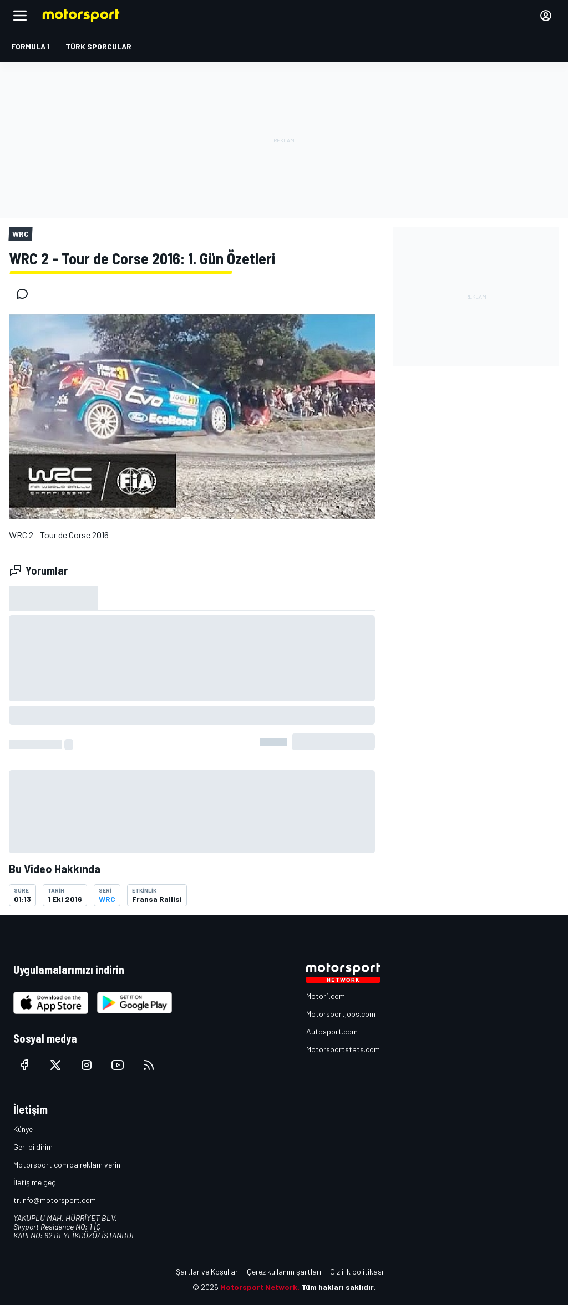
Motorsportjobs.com (341, 1013)
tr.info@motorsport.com (54, 1200)
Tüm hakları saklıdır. (338, 1287)
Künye (23, 1129)
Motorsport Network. (260, 1287)
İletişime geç (34, 1182)
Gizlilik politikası (356, 1271)
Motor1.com (325, 996)
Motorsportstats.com (343, 1049)
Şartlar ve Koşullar (207, 1271)
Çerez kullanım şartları (284, 1271)
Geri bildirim (33, 1146)
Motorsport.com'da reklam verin (66, 1164)
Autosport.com (332, 1031)
